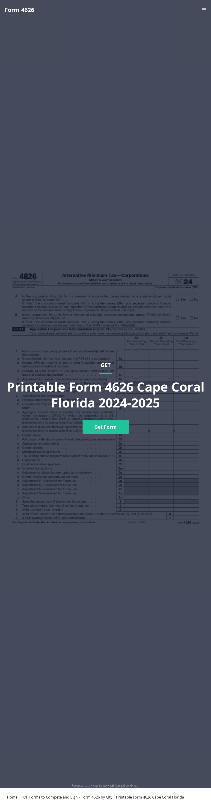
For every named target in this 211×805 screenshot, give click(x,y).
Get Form (105, 427)
